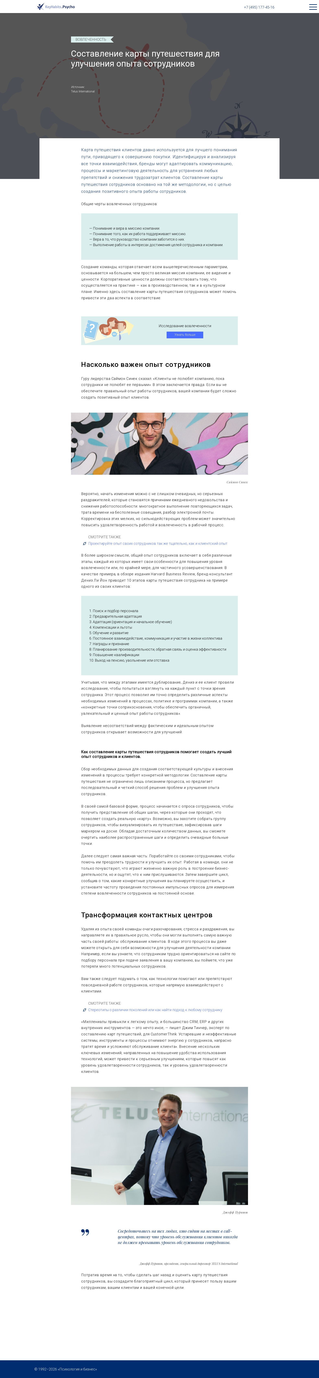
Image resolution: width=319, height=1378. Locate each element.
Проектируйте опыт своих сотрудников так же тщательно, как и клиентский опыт (154, 543)
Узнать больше (185, 335)
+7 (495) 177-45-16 (259, 7)
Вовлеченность (90, 39)
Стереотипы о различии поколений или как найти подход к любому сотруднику (152, 1009)
